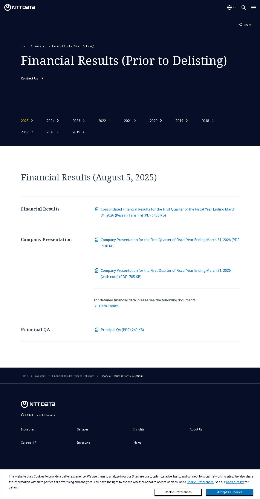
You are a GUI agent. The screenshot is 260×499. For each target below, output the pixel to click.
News (137, 442)
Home (24, 46)
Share (245, 24)
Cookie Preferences (178, 492)
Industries (28, 429)
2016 (50, 132)
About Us (196, 429)
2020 (154, 120)
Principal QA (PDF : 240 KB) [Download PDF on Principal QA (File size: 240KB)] (122, 329)
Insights (139, 429)
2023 (76, 120)
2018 (205, 120)
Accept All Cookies (229, 492)
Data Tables (109, 306)
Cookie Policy (235, 482)
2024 (50, 120)
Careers (26, 442)
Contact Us (29, 78)
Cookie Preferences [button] (200, 482)
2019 (179, 120)
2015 (76, 132)
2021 (128, 120)
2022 (102, 120)
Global (40, 415)
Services (83, 429)
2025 (25, 120)
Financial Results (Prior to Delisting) (73, 46)
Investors (40, 46)
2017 (25, 132)
